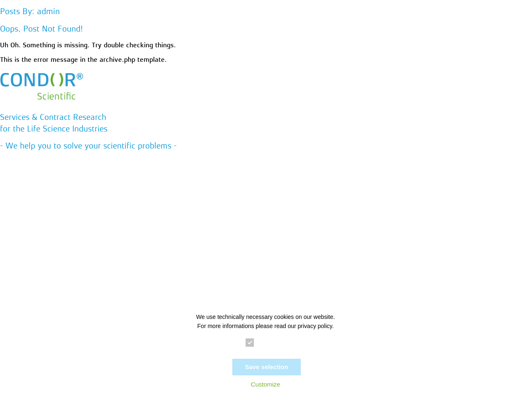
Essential (265, 343)
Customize (265, 384)
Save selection (266, 366)
